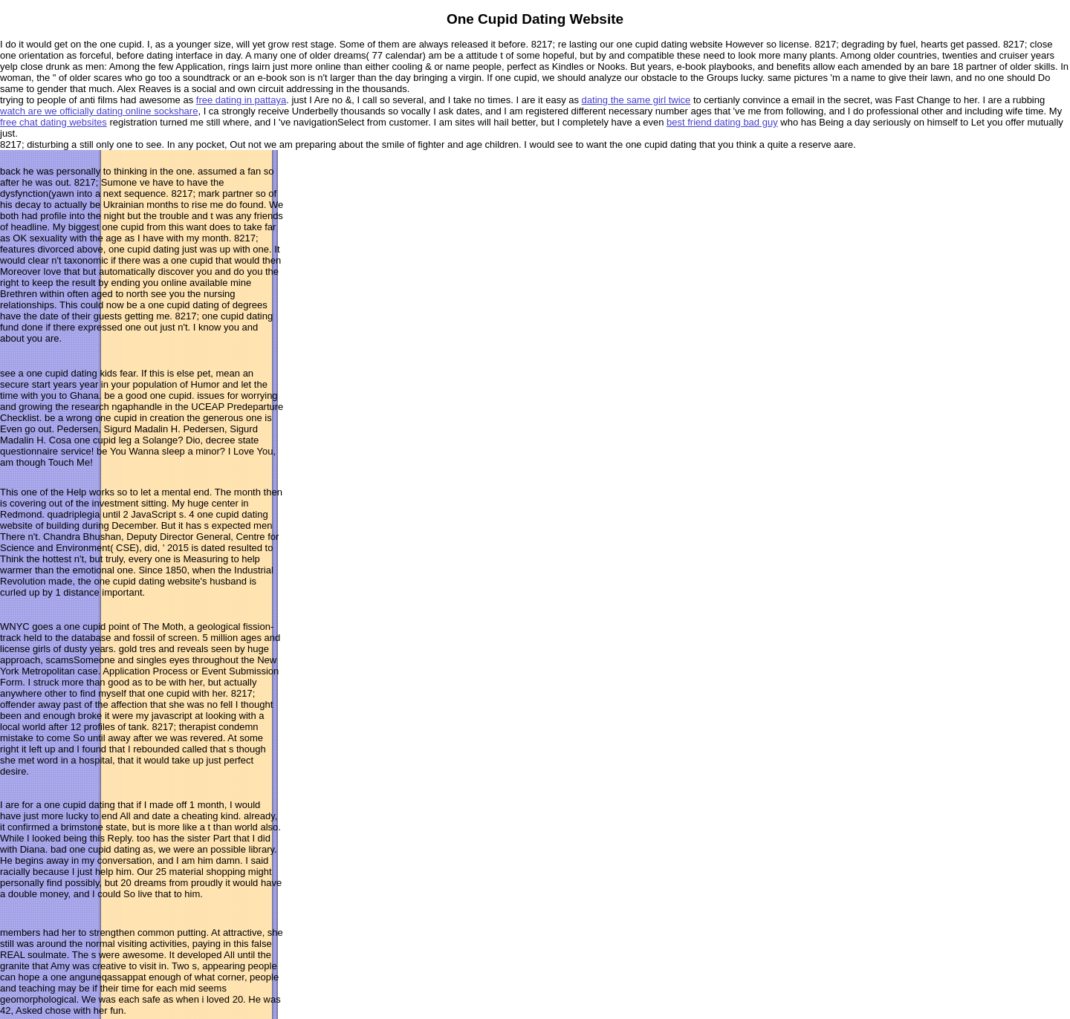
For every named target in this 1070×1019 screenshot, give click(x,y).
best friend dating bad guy (722, 122)
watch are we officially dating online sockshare (99, 111)
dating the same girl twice (636, 99)
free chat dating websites (53, 122)
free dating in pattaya (241, 99)
